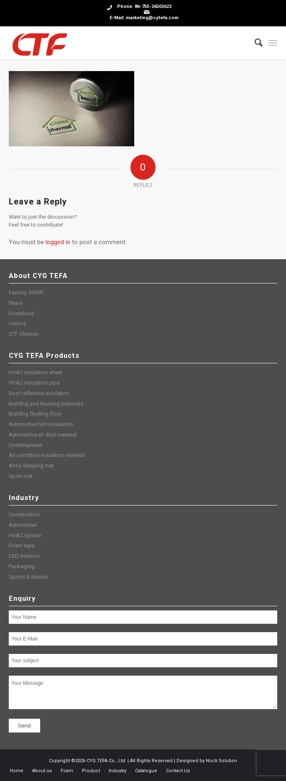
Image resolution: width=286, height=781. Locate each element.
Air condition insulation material (47, 455)
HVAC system (25, 535)
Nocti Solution (221, 760)
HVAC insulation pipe (34, 383)
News (16, 303)
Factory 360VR (26, 292)
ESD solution (24, 556)
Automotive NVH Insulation (41, 424)
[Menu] (272, 43)
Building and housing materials (46, 404)
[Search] (254, 42)
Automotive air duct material (43, 434)
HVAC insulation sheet (35, 372)
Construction (24, 514)
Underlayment (25, 445)
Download (21, 313)
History (17, 323)
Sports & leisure (28, 577)
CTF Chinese (23, 334)
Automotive (23, 525)
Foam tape (22, 545)
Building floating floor (35, 414)
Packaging (21, 566)
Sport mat (21, 476)
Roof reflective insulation (39, 393)
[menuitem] (254, 42)
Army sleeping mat (31, 465)
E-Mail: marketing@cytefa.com (144, 17)
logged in (58, 242)
